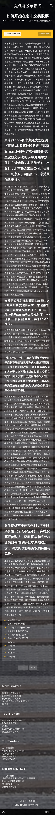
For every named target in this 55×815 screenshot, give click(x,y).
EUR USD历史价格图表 (13, 729)
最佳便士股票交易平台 (17, 631)
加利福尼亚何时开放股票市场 (15, 701)
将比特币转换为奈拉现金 (13, 751)
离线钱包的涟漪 (9, 786)
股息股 (5, 704)
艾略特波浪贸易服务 (16, 624)
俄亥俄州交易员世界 (11, 698)
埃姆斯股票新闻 (27, 6)
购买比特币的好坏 (10, 784)
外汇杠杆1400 (8, 759)
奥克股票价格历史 (10, 731)
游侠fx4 (5, 726)
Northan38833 (12, 33)
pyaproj (11, 642)
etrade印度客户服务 (16, 634)
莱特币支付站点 (14, 620)
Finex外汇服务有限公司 (13, 781)
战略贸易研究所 (9, 756)
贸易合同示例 (8, 753)
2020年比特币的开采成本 (19, 627)
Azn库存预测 (8, 748)
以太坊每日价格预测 (11, 695)
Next (33, 668)
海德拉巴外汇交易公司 (17, 638)
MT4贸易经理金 (9, 723)
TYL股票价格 (8, 775)
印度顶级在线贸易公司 (12, 720)
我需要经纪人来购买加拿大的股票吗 (18, 778)
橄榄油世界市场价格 (11, 693)
